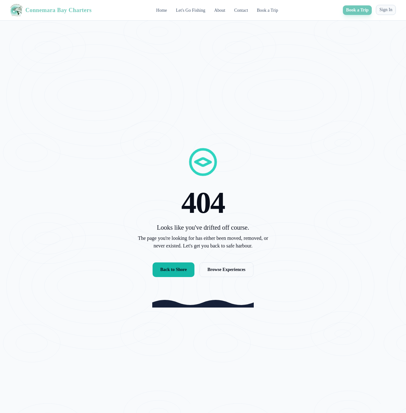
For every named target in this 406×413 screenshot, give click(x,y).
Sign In (385, 7)
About (219, 10)
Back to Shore (173, 269)
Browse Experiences (226, 269)
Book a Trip (267, 9)
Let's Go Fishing (190, 10)
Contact (241, 10)
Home (161, 10)
